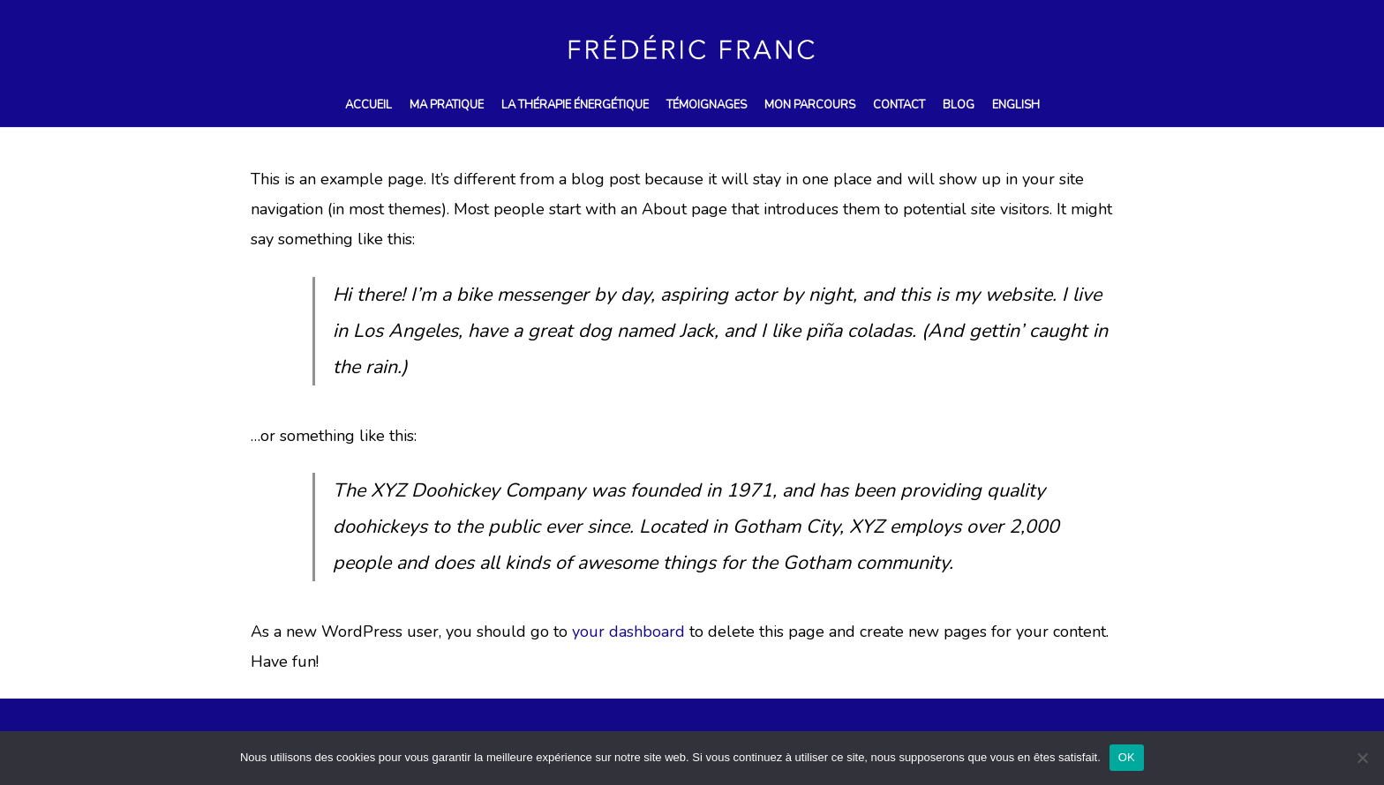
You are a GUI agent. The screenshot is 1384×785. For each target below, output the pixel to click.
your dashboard (628, 631)
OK (1126, 757)
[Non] (1362, 757)
